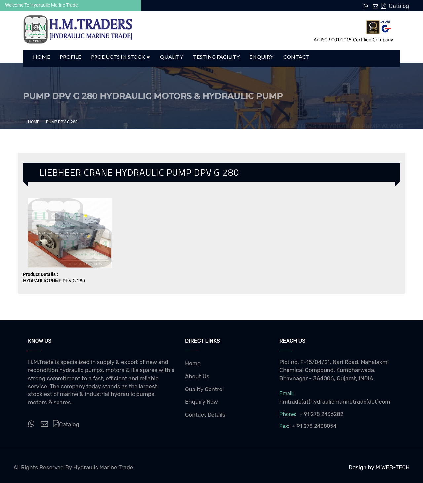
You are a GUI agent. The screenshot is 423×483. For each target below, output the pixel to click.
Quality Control (204, 389)
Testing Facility (216, 57)
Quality (171, 57)
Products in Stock (118, 57)
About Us (197, 376)
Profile (70, 57)
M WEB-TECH (392, 467)
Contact (296, 57)
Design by (362, 467)
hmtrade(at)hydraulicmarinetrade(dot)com (334, 401)
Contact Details (205, 414)
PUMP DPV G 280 (62, 122)
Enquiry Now (201, 401)
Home (41, 57)
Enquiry (261, 57)
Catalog (394, 5)
